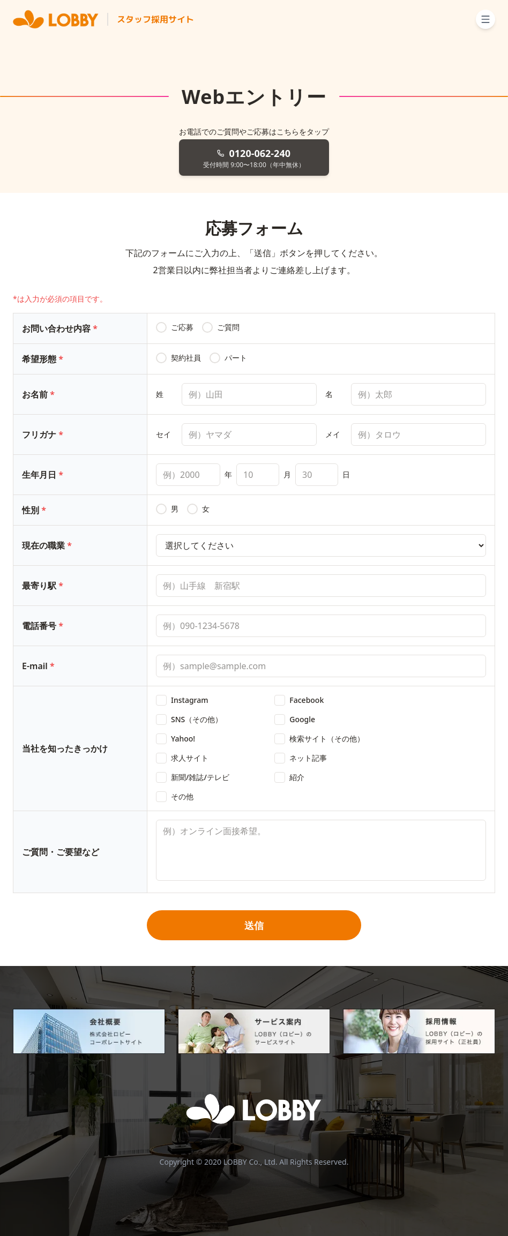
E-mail (38, 666)
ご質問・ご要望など (60, 852)
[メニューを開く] (485, 19)
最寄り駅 (42, 585)
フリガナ (42, 434)
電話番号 (42, 626)
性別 (34, 510)
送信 (254, 925)
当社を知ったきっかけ (65, 748)
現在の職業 (47, 545)
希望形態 (42, 359)
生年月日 (42, 475)
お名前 (38, 394)
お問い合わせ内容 (60, 328)
